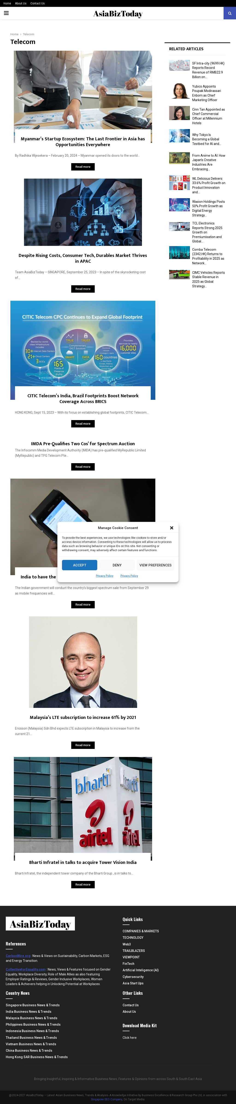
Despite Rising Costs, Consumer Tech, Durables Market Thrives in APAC (83, 258)
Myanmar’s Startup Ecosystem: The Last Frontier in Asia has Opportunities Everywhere (83, 142)
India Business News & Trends (28, 1011)
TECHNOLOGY (133, 937)
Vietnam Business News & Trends (31, 1044)
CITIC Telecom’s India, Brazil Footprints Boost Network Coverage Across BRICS (83, 399)
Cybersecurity (133, 977)
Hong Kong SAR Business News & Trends (37, 1057)
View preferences (155, 565)
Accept (79, 565)
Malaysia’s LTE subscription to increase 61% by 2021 (83, 717)
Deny (117, 565)
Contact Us (37, 3)
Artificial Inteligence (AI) (141, 970)
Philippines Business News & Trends (33, 1024)
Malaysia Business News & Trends (31, 1018)
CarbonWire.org (18, 956)
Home (7, 3)
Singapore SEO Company (106, 1099)
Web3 (127, 944)
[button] (171, 528)
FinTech (128, 964)
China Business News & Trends (29, 1050)
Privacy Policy (104, 575)
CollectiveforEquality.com (26, 969)
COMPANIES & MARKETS (141, 931)
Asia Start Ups (133, 983)
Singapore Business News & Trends (33, 1005)
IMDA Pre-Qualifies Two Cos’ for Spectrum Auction (83, 444)
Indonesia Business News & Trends (32, 1031)
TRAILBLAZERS (134, 951)
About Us (21, 3)
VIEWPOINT (131, 957)
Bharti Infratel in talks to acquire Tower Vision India (83, 862)
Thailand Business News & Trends (31, 1037)
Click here (130, 1037)
